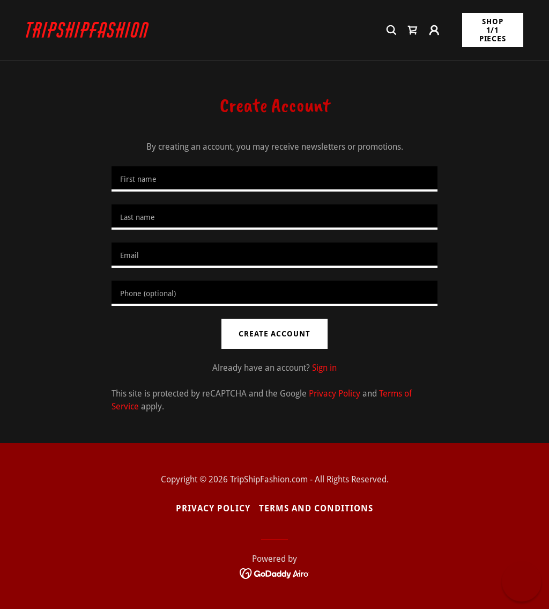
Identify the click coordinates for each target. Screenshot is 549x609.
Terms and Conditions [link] (316, 508)
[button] (434, 30)
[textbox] (274, 179)
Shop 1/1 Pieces (492, 30)
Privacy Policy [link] (334, 393)
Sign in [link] (324, 368)
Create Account (274, 333)
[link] (89, 35)
